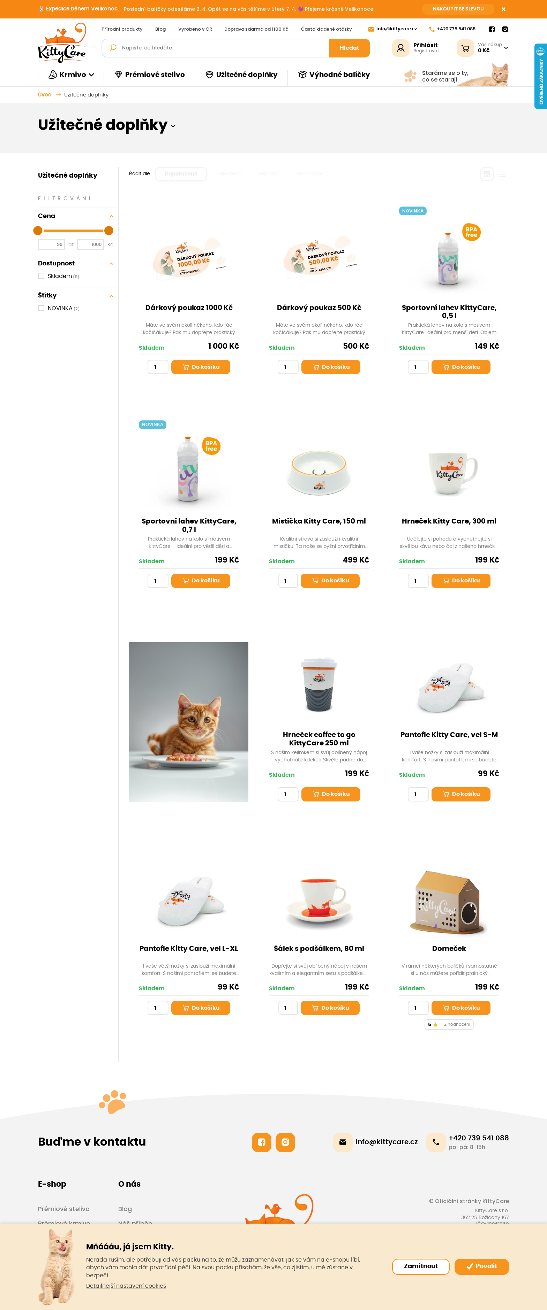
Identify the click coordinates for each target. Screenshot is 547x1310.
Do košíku (201, 367)
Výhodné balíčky (334, 74)
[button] (173, 125)
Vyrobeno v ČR (195, 29)
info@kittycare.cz (392, 29)
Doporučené (181, 174)
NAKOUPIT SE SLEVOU (458, 9)
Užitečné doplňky (241, 74)
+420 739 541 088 (452, 29)
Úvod (45, 95)
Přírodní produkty (122, 29)
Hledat (349, 48)
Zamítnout (421, 1266)
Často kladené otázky (326, 29)
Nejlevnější (228, 173)
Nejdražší (268, 173)
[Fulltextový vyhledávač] (236, 48)
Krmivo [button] (67, 74)
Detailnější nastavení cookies (126, 1286)
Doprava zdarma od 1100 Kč (256, 29)
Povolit (481, 1266)
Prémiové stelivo (149, 74)
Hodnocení (308, 173)
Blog (160, 29)
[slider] (38, 231)
